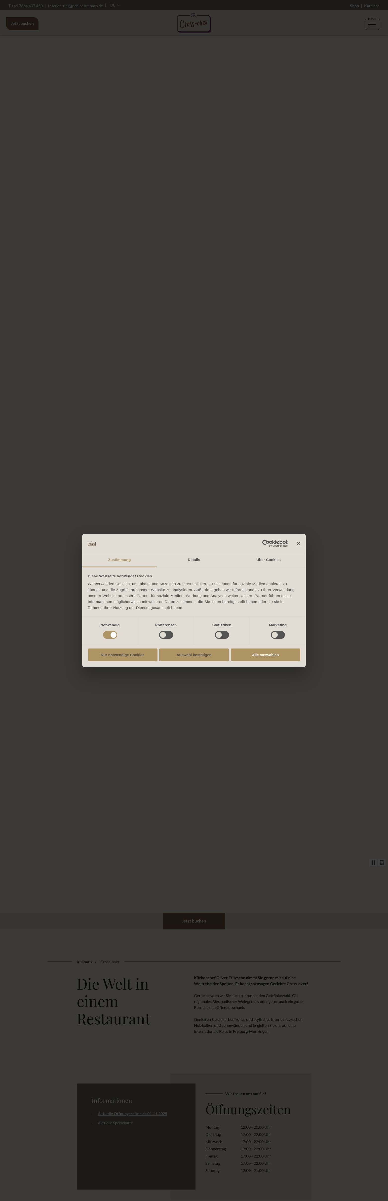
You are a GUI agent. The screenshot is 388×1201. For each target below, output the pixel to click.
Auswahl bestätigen (194, 655)
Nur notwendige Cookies (123, 655)
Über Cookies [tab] (268, 560)
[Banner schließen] (298, 543)
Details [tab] (194, 560)
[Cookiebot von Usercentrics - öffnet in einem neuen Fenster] (266, 543)
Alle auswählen (265, 655)
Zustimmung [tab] (119, 560)
